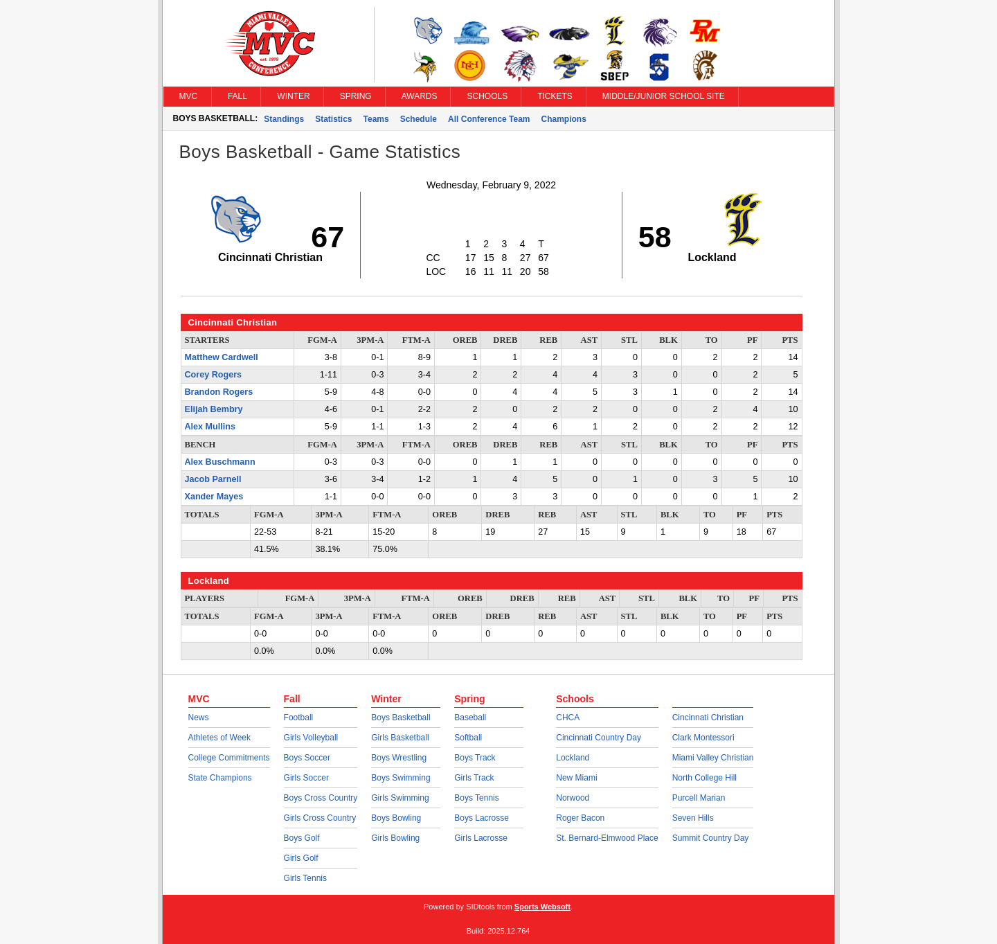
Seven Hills (693, 818)
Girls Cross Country (320, 818)
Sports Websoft (542, 906)
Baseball (470, 717)
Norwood (572, 798)
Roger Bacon (580, 818)
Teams (376, 119)
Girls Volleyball (311, 737)
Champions (563, 119)
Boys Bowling (396, 818)
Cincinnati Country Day (598, 737)
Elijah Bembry (214, 409)
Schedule (418, 119)
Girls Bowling (395, 838)
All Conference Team (489, 119)
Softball (468, 737)
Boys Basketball (400, 717)
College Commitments (229, 758)
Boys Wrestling (398, 758)
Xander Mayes (214, 496)
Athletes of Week (219, 737)
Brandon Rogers (219, 392)
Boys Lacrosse (481, 818)
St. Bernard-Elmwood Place (607, 838)
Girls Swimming (400, 798)
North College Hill (704, 778)
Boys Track (474, 758)
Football (299, 717)
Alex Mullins (210, 426)
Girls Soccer (306, 778)
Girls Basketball (400, 737)
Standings (284, 119)
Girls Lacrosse (481, 838)
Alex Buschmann (220, 462)
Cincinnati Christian (708, 717)
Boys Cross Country (321, 798)
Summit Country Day (710, 838)
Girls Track (474, 778)
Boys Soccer (307, 758)
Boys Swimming (400, 778)
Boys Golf (302, 838)
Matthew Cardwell (221, 357)
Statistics (333, 119)
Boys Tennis (476, 798)
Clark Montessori (703, 737)
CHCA (568, 717)
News (198, 717)
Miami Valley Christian (713, 758)
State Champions (220, 778)
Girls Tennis (305, 878)
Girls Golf (301, 858)
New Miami (576, 778)
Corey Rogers (213, 375)
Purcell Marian (699, 798)
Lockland (572, 758)
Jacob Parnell (213, 479)
